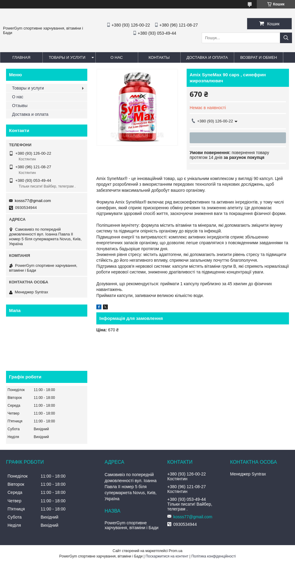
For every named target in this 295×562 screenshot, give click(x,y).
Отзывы (19, 105)
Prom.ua (175, 551)
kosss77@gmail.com (33, 200)
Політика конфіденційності (213, 556)
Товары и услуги (67, 57)
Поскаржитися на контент (166, 556)
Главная (21, 57)
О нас (116, 57)
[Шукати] (286, 38)
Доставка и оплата (207, 57)
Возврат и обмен (258, 57)
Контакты (158, 57)
